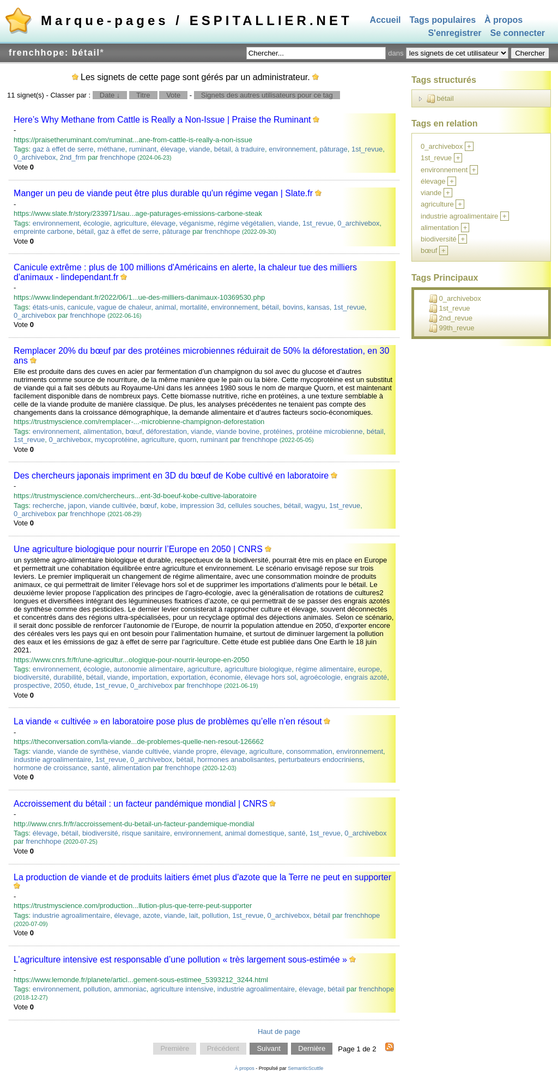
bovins (293, 307)
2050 (62, 685)
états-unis (48, 307)
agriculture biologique (258, 669)
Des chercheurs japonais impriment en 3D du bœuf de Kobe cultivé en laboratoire (171, 475)
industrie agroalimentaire (52, 759)
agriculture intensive (182, 989)
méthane (111, 149)
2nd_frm (73, 157)
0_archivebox (35, 157)
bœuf (133, 431)
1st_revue (367, 149)
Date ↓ (110, 95)
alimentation (102, 431)
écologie (96, 223)
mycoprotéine (116, 439)
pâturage (333, 149)
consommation (309, 751)
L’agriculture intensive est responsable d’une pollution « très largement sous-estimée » (180, 959)
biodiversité (32, 677)
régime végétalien (246, 223)
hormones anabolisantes (236, 759)
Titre (143, 95)
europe (369, 669)
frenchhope (117, 157)
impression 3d (202, 505)
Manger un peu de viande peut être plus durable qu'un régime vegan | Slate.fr (163, 193)
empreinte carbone (43, 231)
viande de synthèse (87, 751)
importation (149, 677)
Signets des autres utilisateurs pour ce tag (267, 95)
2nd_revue (450, 318)
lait (193, 915)
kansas (318, 307)
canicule (80, 307)
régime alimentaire (325, 669)
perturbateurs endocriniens (320, 759)
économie (225, 677)
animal (165, 307)
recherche (48, 505)
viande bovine (237, 431)
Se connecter (517, 33)
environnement (292, 149)
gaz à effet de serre (63, 149)
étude (83, 685)
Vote (173, 95)
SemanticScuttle (305, 1068)
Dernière (311, 1049)
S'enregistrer (454, 33)
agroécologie (320, 677)
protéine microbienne (329, 431)
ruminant (143, 149)
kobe (168, 505)
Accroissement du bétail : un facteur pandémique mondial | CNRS (141, 803)
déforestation (166, 431)
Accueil (385, 20)
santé (99, 768)
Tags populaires (443, 20)
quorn (187, 439)
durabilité (67, 677)
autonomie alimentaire (149, 669)
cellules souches (254, 505)
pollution (215, 915)
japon (77, 505)
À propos (503, 20)
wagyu (315, 505)
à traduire (250, 149)
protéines (277, 431)
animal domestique (254, 833)
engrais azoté (365, 677)
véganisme (196, 223)
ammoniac (130, 989)
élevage (172, 149)
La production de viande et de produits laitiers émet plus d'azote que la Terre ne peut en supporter (202, 877)
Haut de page (279, 1031)
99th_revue (452, 328)
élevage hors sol (270, 677)
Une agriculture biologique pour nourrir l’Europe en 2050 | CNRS (138, 549)
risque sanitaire (146, 833)
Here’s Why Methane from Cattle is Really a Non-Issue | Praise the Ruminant (162, 119)
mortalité (193, 307)
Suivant (268, 1049)
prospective (32, 685)
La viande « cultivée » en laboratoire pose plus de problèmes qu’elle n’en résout (168, 721)
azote (151, 915)
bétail (222, 149)
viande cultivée (112, 505)
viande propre (195, 751)
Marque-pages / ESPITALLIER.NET (197, 20)
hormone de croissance (50, 768)
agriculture (130, 223)
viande (199, 149)
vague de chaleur (124, 307)
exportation (188, 677)
